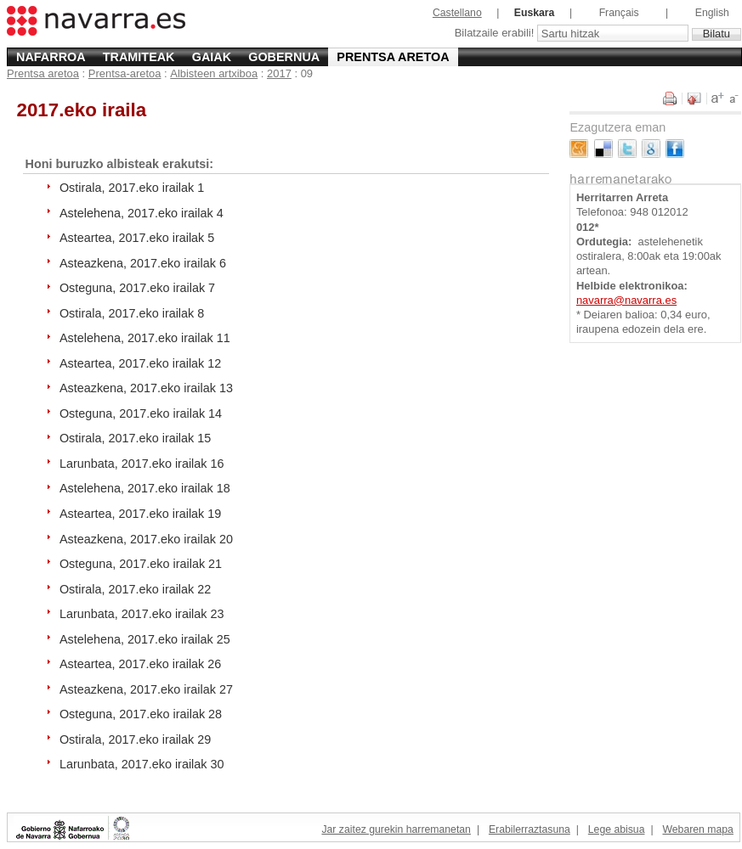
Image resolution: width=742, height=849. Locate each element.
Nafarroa (51, 57)
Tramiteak (139, 57)
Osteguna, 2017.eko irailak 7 (137, 288)
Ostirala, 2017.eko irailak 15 (135, 438)
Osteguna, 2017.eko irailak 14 (140, 413)
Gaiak (211, 57)
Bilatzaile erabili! (496, 33)
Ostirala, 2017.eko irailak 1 (131, 187)
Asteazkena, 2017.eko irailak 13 (146, 388)
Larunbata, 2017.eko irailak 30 (141, 764)
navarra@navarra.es (626, 300)
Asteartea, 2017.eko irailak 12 (140, 363)
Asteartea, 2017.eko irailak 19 (140, 513)
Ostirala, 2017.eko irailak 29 (135, 739)
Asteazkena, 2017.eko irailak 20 (146, 539)
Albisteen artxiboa (214, 73)
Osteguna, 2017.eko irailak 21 (140, 564)
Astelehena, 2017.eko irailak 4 (141, 213)
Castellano (457, 13)
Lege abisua (616, 829)
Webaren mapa (697, 829)
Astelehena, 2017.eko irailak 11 (144, 338)
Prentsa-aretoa (124, 73)
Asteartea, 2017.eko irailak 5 (136, 238)
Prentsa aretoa (393, 57)
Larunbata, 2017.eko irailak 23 (141, 614)
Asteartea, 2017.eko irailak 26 (140, 664)
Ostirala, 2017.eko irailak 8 (131, 313)
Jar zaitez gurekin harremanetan (395, 829)
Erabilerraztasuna (529, 829)
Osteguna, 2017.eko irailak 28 (140, 714)
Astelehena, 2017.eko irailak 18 (144, 488)
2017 (279, 73)
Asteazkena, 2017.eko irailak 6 (142, 263)
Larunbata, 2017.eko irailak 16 (141, 463)
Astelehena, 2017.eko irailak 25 (144, 639)
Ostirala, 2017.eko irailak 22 (135, 589)
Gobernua (284, 57)
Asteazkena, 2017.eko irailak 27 (146, 689)
